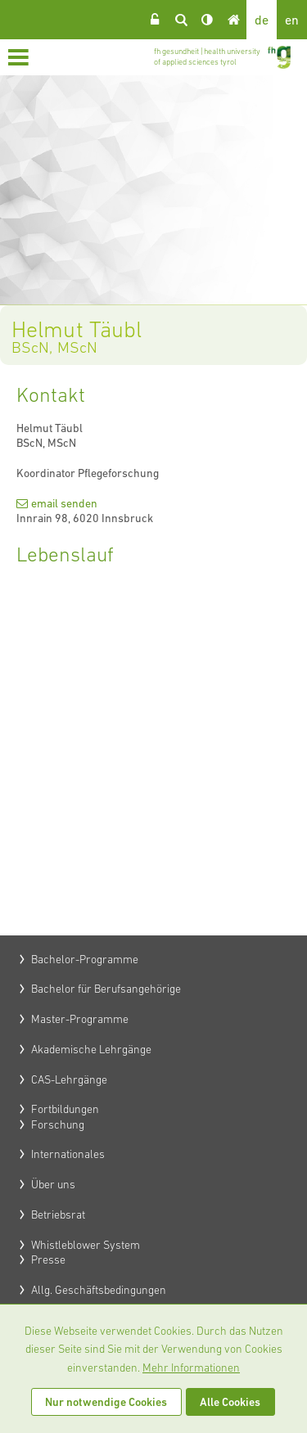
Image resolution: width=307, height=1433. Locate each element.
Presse (48, 1259)
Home (233, 19)
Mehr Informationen (191, 1367)
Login (155, 19)
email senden (64, 503)
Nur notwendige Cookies (106, 1401)
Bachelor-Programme (84, 959)
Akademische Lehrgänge (91, 1049)
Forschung (57, 1124)
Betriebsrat (58, 1214)
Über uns (53, 1184)
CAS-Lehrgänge (69, 1079)
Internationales (68, 1153)
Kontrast (207, 19)
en (292, 19)
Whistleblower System (85, 1244)
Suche (181, 19)
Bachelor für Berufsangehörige (106, 988)
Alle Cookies (230, 1401)
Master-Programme (80, 1018)
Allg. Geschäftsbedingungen (98, 1289)
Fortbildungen (65, 1108)
